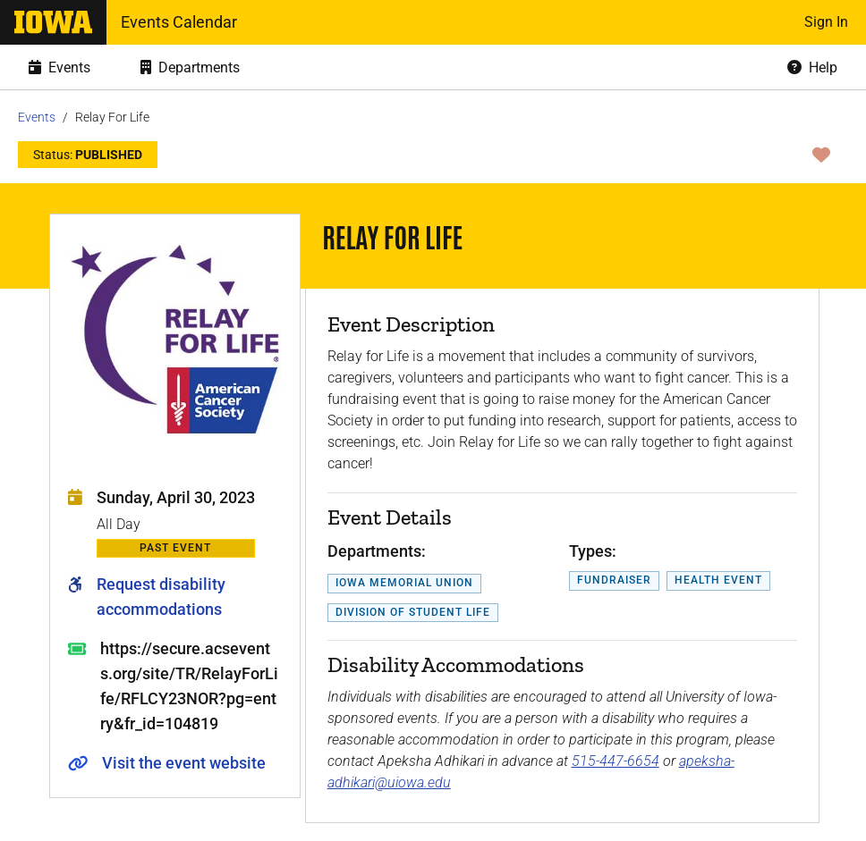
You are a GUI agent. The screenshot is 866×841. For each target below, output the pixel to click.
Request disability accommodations (161, 596)
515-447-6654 (615, 761)
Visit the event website (184, 762)
